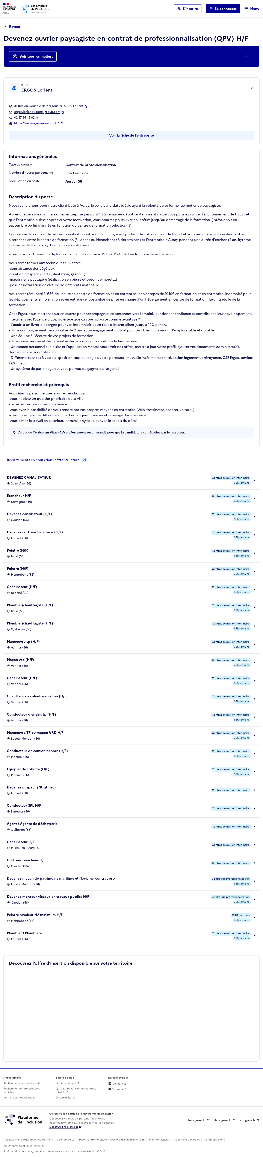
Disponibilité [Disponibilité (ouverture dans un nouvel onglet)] (63, 1098)
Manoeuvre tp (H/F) (23, 641)
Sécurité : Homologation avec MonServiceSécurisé (110, 1140)
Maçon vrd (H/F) (20, 659)
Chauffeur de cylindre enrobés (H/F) (37, 696)
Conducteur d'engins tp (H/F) (31, 714)
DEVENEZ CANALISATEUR (29, 477)
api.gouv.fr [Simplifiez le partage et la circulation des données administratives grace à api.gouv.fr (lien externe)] (247, 1120)
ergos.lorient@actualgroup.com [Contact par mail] (37, 112)
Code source (63, 1140)
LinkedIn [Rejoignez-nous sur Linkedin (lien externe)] (115, 1084)
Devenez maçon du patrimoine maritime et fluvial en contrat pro (61, 878)
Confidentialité (213, 1140)
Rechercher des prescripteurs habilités (21, 1090)
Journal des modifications (19, 1098)
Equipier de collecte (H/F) (28, 769)
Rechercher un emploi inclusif (21, 1083)
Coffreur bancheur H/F (26, 860)
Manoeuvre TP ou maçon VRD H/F (35, 732)
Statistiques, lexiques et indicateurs (25, 1146)
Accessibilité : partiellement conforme (27, 1140)
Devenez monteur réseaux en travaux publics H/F (48, 896)
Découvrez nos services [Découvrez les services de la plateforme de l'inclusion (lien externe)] (63, 1127)
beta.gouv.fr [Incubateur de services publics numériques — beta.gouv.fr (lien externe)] (197, 1120)
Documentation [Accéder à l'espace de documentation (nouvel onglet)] (66, 1083)
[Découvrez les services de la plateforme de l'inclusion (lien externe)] (23, 1119)
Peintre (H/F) (17, 550)
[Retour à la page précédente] (13, 26)
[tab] (47, 460)
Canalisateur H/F (21, 841)
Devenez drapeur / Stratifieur (31, 787)
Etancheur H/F (19, 495)
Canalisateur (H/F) (22, 586)
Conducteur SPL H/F (24, 805)
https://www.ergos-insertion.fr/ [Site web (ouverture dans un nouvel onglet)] (37, 123)
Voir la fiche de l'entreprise (131, 135)
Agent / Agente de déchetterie (32, 823)
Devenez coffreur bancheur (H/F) (35, 532)
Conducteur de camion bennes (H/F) (37, 750)
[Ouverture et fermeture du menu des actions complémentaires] (247, 56)
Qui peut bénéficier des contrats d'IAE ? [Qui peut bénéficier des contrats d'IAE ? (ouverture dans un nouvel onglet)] (76, 1090)
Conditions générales (187, 1140)
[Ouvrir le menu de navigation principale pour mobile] (250, 8)
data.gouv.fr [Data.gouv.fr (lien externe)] (223, 1120)
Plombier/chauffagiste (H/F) (30, 605)
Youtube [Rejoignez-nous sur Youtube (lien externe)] (115, 1089)
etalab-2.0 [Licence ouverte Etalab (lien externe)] (95, 1151)
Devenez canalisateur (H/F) (29, 513)
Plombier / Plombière (24, 933)
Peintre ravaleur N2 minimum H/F (35, 914)
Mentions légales (159, 1140)
